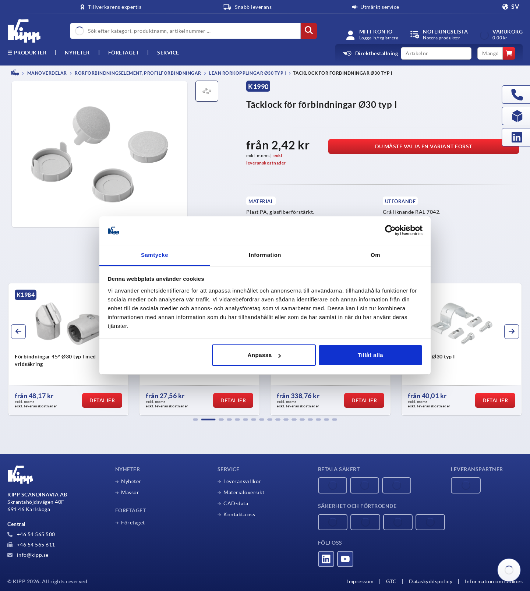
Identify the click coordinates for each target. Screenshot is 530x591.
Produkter (26, 52)
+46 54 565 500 (31, 534)
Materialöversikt (243, 492)
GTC (391, 581)
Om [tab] (375, 255)
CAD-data (235, 503)
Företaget (123, 52)
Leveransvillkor (242, 481)
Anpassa (264, 355)
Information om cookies (494, 581)
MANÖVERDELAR (46, 73)
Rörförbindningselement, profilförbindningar (137, 73)
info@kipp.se (28, 555)
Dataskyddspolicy (430, 581)
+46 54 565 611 (31, 545)
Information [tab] (265, 255)
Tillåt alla (370, 355)
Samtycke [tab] (154, 255)
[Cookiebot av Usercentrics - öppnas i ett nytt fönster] (390, 230)
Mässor (130, 492)
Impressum (360, 581)
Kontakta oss (239, 514)
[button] (195, 419)
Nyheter (131, 481)
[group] (68, 349)
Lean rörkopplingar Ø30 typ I (247, 73)
